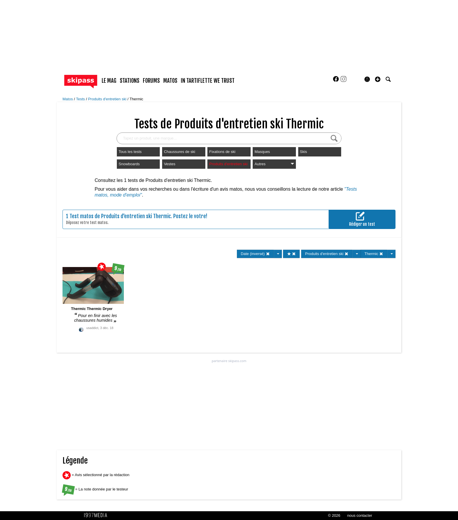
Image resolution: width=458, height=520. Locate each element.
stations (129, 80)
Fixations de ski (222, 151)
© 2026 (334, 515)
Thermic (136, 99)
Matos (68, 99)
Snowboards (129, 164)
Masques (262, 151)
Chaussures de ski (179, 151)
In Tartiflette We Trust (208, 80)
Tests (81, 99)
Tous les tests (130, 151)
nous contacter (359, 515)
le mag (109, 80)
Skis (303, 151)
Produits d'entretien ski (107, 99)
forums (151, 80)
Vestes (169, 164)
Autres (274, 164)
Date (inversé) (255, 254)
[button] (377, 79)
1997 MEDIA (97, 515)
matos (170, 80)
